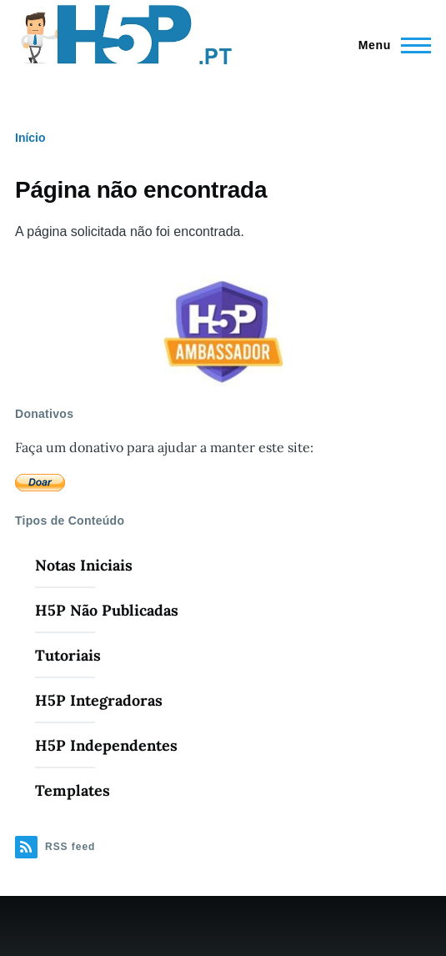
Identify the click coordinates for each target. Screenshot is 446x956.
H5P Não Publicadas (106, 610)
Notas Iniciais (84, 565)
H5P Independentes (106, 745)
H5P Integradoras (99, 700)
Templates (72, 790)
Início (30, 137)
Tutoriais (68, 655)
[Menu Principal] (389, 45)
